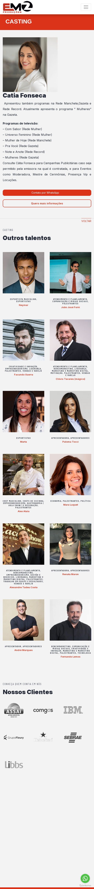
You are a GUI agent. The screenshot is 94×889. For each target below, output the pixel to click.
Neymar (23, 305)
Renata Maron (70, 574)
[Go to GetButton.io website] (85, 885)
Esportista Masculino (23, 299)
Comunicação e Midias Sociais (70, 301)
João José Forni (70, 307)
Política (86, 501)
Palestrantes (70, 303)
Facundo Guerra (23, 374)
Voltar (86, 221)
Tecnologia (84, 653)
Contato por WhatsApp (45, 192)
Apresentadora (60, 438)
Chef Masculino (12, 501)
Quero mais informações (47, 203)
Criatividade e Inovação (23, 366)
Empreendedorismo (16, 368)
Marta (23, 441)
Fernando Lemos (70, 656)
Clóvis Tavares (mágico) (70, 378)
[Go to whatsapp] (85, 878)
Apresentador (13, 646)
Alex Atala (23, 511)
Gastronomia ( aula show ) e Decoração (26, 504)
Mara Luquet (70, 504)
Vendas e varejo (32, 370)
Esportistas (23, 301)
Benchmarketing (63, 368)
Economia (55, 501)
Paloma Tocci (70, 441)
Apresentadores (80, 438)
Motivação (57, 373)
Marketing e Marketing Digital (70, 370)
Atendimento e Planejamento (70, 299)
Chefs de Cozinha (33, 501)
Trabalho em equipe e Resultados (23, 581)
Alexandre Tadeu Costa (23, 587)
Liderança (35, 368)
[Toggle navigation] (86, 7)
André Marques (23, 650)
